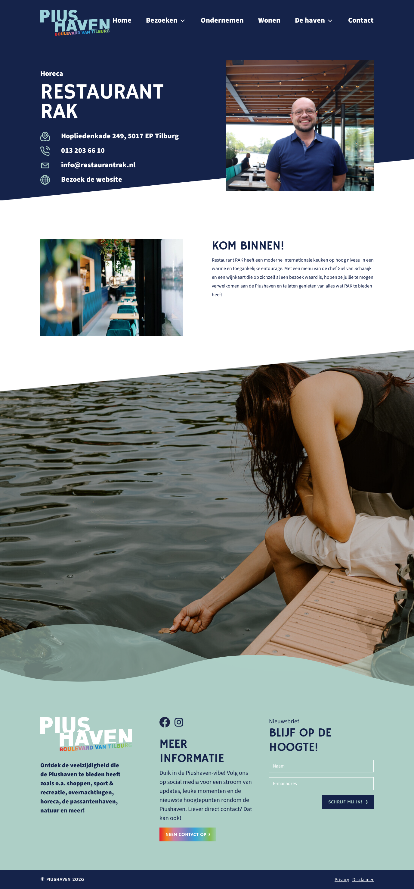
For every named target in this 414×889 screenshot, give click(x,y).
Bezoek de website (81, 179)
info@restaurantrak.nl (87, 165)
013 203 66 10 (72, 150)
